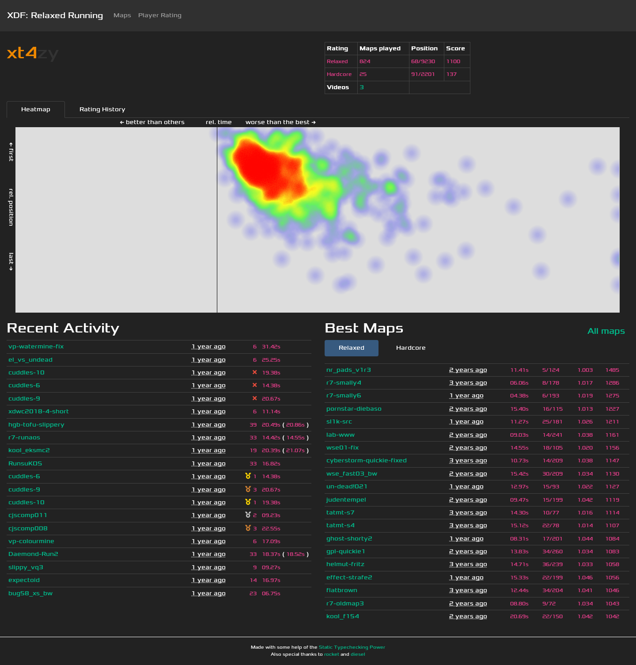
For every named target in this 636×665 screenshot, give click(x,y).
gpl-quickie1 (346, 551)
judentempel (346, 499)
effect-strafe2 (349, 577)
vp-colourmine (31, 541)
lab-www (340, 434)
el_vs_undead (30, 359)
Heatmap (35, 109)
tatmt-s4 (340, 525)
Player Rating (160, 15)
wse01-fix (342, 447)
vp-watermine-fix (36, 346)
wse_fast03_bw (351, 473)
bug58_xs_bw (30, 593)
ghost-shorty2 (349, 538)
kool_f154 (342, 616)
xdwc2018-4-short (38, 411)
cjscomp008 (28, 528)
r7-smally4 (343, 382)
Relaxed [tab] (351, 347)
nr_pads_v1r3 (348, 370)
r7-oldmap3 (345, 603)
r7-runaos (24, 437)
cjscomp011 (28, 515)
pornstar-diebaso (354, 408)
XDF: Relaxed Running (55, 15)
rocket (331, 654)
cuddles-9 (24, 398)
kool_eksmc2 (29, 450)
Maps (122, 15)
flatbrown (341, 590)
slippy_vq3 (25, 567)
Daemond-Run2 (33, 554)
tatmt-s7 (340, 512)
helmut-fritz (345, 564)
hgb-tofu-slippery (36, 424)
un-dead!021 (347, 486)
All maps (606, 331)
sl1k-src (339, 421)
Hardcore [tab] (411, 347)
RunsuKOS (25, 463)
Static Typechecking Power (352, 647)
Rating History (102, 109)
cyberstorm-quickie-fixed (366, 460)
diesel (358, 654)
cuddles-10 (26, 372)
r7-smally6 (343, 395)
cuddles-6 (24, 385)
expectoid (24, 580)
